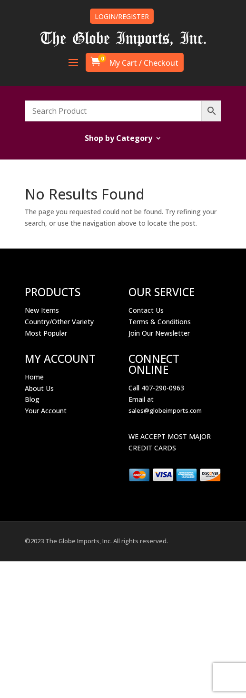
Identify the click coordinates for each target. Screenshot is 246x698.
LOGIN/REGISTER (122, 16)
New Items (42, 310)
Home (34, 376)
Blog (32, 399)
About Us (39, 388)
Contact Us (146, 310)
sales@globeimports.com (165, 410)
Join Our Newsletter (159, 333)
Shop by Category (118, 139)
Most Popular (46, 333)
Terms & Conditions (159, 321)
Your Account (46, 410)
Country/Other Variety (59, 321)
